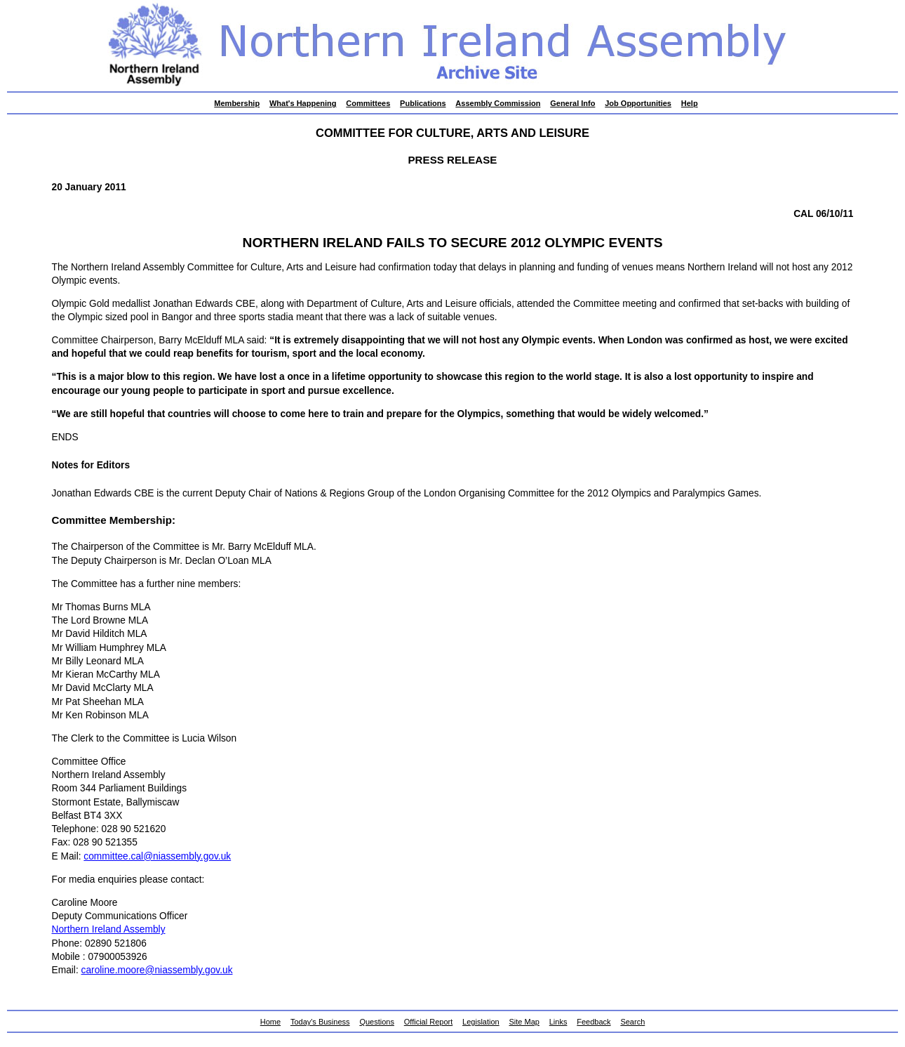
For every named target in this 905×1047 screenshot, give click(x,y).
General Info (572, 103)
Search (632, 1022)
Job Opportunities (638, 103)
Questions (376, 1022)
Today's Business (320, 1022)
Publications (422, 103)
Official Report (428, 1022)
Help (689, 103)
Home (270, 1022)
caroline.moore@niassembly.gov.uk (157, 970)
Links (558, 1022)
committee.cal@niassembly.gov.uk (157, 856)
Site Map (524, 1022)
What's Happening (303, 103)
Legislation (481, 1022)
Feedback (593, 1022)
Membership (237, 103)
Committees (368, 103)
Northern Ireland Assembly (109, 929)
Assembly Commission (497, 103)
